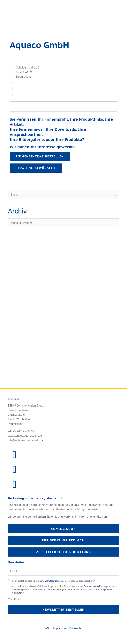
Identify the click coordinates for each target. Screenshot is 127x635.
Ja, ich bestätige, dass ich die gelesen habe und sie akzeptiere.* (53, 580)
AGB (47, 628)
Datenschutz (77, 628)
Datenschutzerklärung (51, 580)
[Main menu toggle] (123, 6)
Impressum (60, 628)
